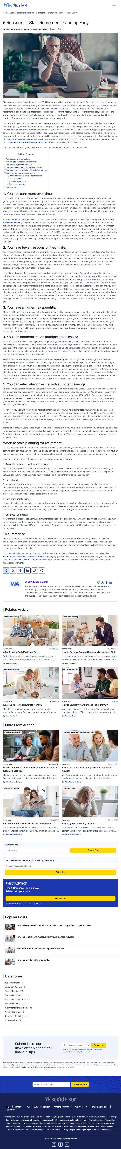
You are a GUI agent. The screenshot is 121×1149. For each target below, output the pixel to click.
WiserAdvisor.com (55, 1139)
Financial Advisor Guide (12, 732)
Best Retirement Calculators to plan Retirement (27, 823)
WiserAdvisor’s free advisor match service (23, 556)
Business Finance (12, 983)
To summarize (10, 187)
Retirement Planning (25, 13)
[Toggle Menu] (114, 5)
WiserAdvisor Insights (14, 29)
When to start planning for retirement (19, 173)
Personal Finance (12, 1012)
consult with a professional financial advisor (30, 142)
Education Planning (14, 987)
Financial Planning (87, 732)
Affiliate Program (62, 1107)
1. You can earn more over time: (17, 159)
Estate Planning (12, 991)
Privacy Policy (80, 1107)
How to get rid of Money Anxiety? (79, 823)
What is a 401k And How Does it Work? (22, 704)
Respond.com (45, 1117)
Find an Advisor (80, 1084)
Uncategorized (11, 1020)
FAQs (28, 1107)
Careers (18, 1107)
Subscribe (60, 872)
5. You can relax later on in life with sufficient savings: (26, 170)
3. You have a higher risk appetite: (18, 164)
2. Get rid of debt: (14, 178)
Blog (12, 13)
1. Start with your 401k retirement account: (24, 176)
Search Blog (93, 850)
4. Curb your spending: (16, 184)
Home (5, 13)
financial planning (56, 359)
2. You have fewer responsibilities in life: (20, 162)
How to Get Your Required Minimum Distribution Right (89, 652)
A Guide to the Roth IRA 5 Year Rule (20, 652)
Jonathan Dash (11, 663)
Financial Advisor (12, 995)
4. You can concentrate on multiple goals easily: (23, 167)
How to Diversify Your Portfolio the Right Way (85, 704)
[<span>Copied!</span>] (35, 571)
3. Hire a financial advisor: (17, 181)
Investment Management (16, 1008)
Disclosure (10, 1110)
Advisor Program (42, 1107)
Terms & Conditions (99, 1107)
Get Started (60, 898)
